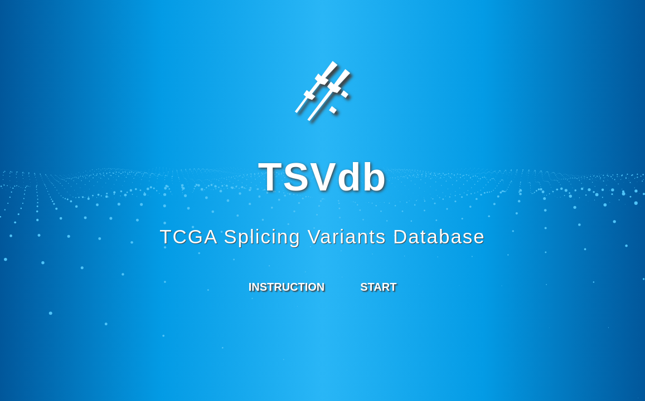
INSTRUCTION (287, 287)
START (378, 287)
